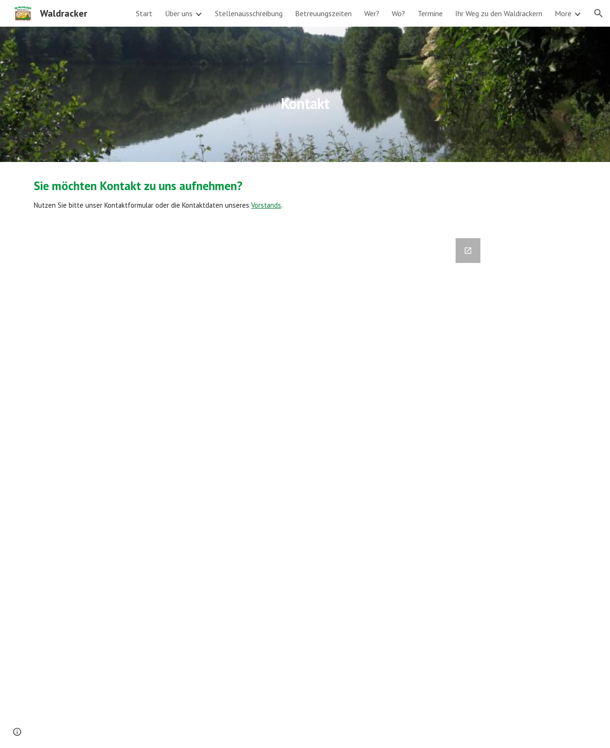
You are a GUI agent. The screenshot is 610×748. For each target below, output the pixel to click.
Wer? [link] (371, 13)
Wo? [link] (398, 13)
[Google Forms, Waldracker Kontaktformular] (305, 487)
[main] (305, 94)
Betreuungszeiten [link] (323, 13)
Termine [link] (430, 13)
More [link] (563, 13)
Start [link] (144, 13)
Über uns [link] (179, 13)
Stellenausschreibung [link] (249, 13)
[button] (598, 13)
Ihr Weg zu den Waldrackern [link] (498, 13)
